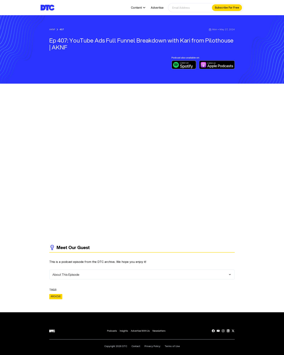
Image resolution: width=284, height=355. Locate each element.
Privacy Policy (152, 346)
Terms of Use (172, 346)
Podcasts (112, 331)
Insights (124, 331)
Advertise (157, 7)
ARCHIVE (56, 296)
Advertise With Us (140, 331)
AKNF (52, 29)
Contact (135, 346)
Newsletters (159, 331)
